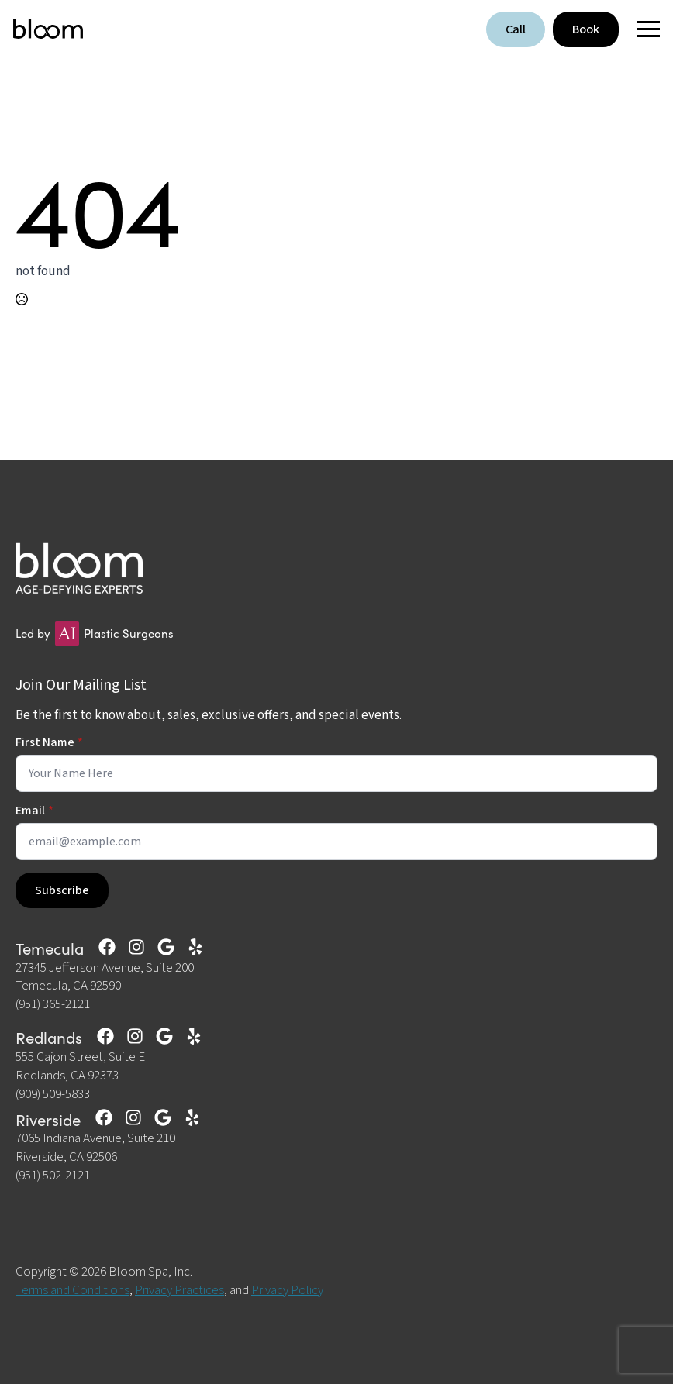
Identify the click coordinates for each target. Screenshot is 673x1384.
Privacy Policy (287, 1290)
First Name (49, 742)
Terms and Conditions (72, 1290)
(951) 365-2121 (53, 1005)
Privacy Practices (179, 1290)
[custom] (107, 947)
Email (34, 810)
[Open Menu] (643, 29)
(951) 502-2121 (53, 1176)
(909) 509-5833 (53, 1094)
